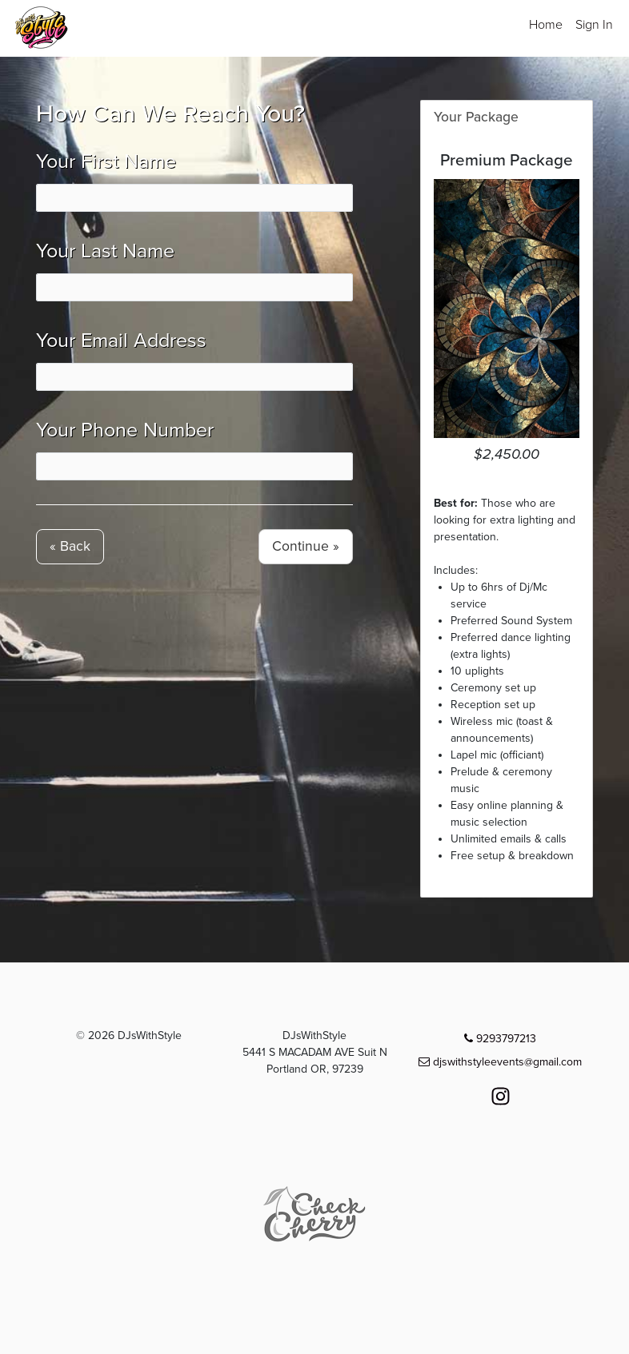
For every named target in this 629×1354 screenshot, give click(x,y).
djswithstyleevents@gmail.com (500, 1062)
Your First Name (106, 161)
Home (546, 25)
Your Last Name (105, 251)
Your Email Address (121, 340)
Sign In (594, 25)
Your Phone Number (125, 430)
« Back (70, 546)
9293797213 (500, 1038)
